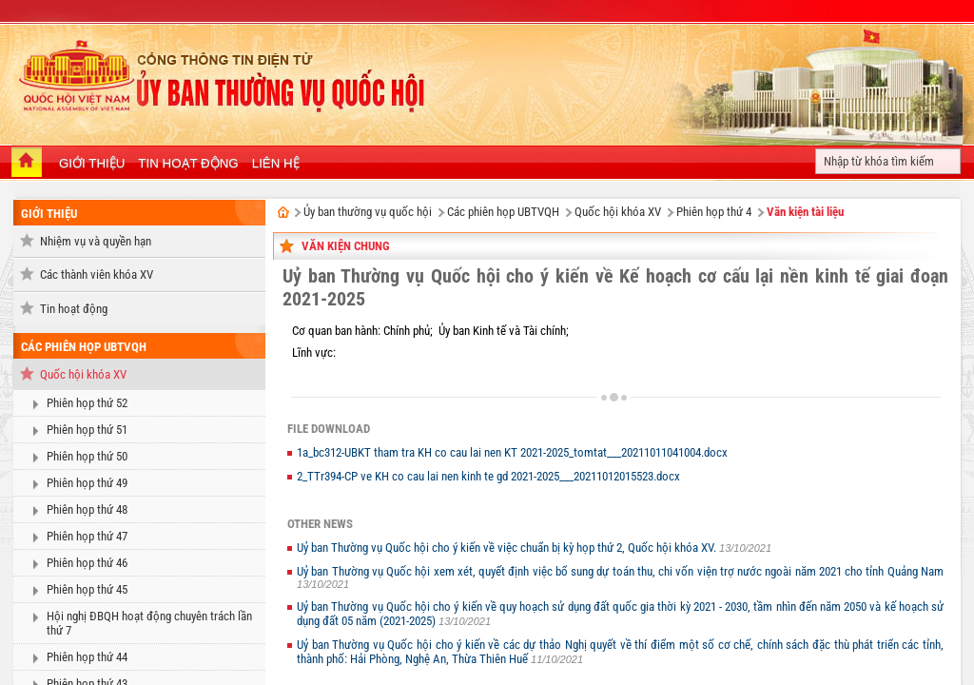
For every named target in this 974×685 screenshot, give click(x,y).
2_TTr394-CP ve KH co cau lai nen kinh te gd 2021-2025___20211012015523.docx (488, 476)
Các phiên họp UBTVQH (83, 347)
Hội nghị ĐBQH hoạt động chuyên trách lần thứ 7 (149, 623)
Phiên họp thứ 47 (87, 536)
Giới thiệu (49, 213)
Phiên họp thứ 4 (713, 212)
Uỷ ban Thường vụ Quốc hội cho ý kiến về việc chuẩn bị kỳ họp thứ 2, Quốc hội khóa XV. (508, 547)
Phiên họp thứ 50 (87, 456)
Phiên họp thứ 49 (87, 483)
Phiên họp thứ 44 (87, 657)
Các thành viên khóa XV (96, 274)
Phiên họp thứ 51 (87, 429)
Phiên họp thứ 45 (87, 589)
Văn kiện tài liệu (805, 212)
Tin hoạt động (73, 309)
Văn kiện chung (346, 246)
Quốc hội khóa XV (83, 374)
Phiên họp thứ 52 (87, 403)
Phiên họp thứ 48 (87, 509)
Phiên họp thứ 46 (87, 563)
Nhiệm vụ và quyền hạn (95, 241)
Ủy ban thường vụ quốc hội (367, 212)
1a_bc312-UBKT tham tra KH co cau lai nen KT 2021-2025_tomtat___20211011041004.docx (512, 452)
